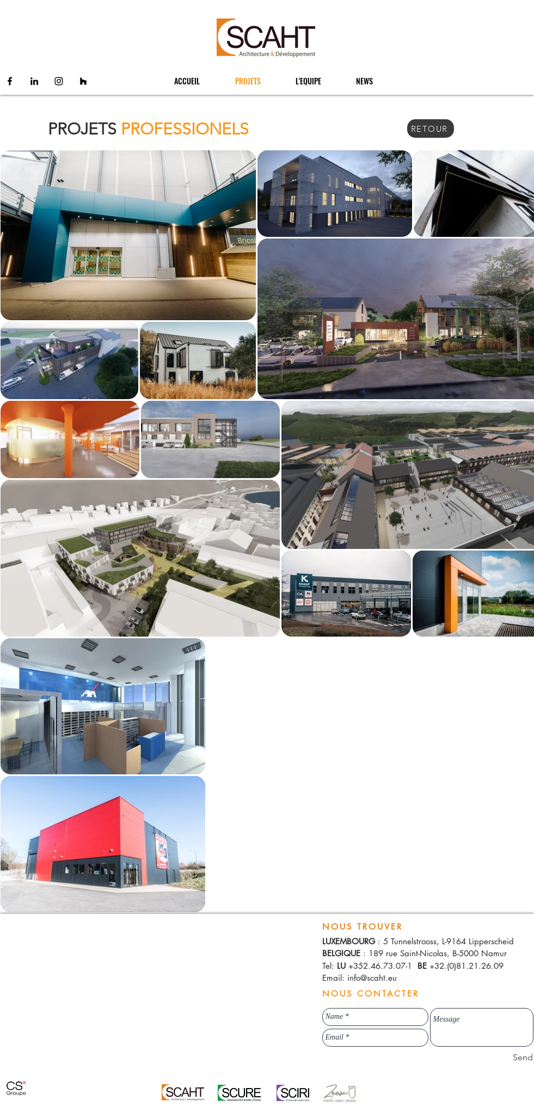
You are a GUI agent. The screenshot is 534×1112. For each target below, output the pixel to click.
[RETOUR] (430, 128)
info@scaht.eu (372, 978)
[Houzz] (83, 81)
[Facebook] (9, 81)
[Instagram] (58, 81)
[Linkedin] (34, 81)
